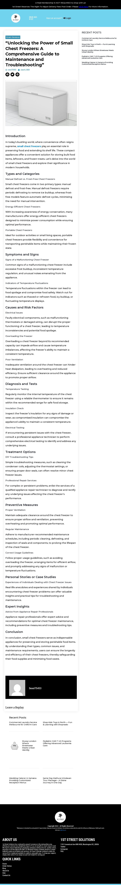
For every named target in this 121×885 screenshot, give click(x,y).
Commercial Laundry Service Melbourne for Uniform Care (23, 723)
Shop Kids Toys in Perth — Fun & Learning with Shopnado (57, 723)
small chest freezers (29, 146)
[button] (7, 74)
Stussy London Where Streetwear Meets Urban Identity (29, 745)
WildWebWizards (63, 830)
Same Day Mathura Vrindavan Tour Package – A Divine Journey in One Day (57, 780)
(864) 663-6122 (33, 18)
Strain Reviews (13, 37)
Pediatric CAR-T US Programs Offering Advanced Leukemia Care (57, 743)
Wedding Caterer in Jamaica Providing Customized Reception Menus (22, 780)
